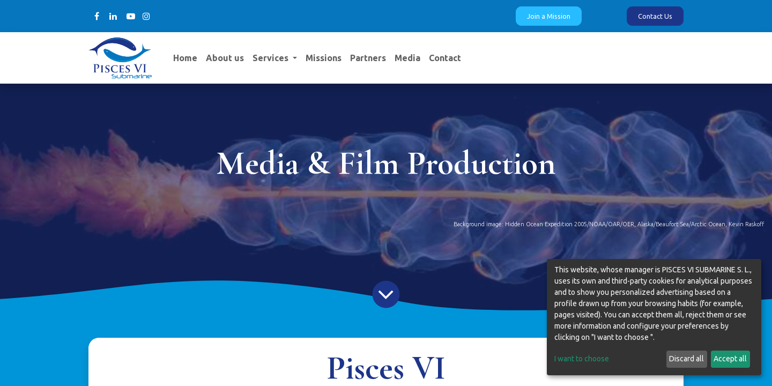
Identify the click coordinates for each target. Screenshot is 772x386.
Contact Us (655, 16)
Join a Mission (548, 16)
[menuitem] (185, 58)
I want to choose (581, 358)
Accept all (730, 358)
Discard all (686, 358)
